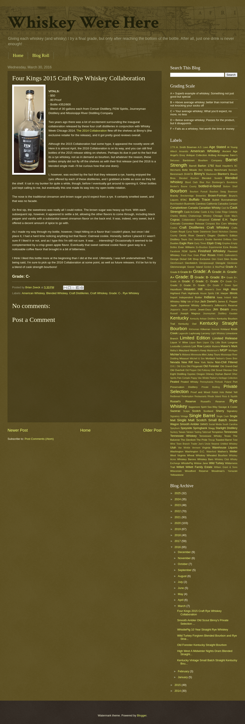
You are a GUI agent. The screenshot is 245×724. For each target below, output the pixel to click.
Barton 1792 (206, 165)
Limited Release (224, 338)
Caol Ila (225, 208)
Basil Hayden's (224, 165)
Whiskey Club (222, 459)
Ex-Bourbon (202, 247)
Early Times (200, 243)
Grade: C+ (217, 281)
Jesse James (189, 309)
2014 (178, 690)
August (182, 576)
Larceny (205, 333)
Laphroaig (194, 333)
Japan (173, 305)
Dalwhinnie (205, 232)
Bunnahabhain (229, 199)
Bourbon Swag (218, 191)
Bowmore (232, 191)
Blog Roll (40, 55)
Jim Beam (221, 309)
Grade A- (231, 266)
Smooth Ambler (189, 424)
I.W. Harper (221, 293)
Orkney (210, 374)
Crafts (234, 228)
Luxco (207, 346)
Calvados (223, 203)
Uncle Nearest (212, 444)
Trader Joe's (197, 444)
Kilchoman (194, 329)
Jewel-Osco (204, 309)
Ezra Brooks (230, 247)
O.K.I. (173, 366)
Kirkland (225, 329)
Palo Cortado (183, 378)
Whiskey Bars (205, 459)
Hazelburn (176, 289)
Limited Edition (195, 337)
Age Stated (217, 147)
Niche (210, 362)
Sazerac (175, 411)
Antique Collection (196, 155)
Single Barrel (202, 415)
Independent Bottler (190, 297)
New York (200, 362)
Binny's (199, 174)
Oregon (200, 374)
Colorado (175, 223)
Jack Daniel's (208, 301)
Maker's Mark (229, 346)
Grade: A (202, 271)
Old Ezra (181, 366)
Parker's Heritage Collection (223, 378)
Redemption (187, 396)
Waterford (211, 451)
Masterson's (213, 350)
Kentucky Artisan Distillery (203, 319)
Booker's (174, 186)
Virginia (206, 447)
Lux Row (197, 346)
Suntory (174, 432)
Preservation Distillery (184, 387)
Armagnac (223, 155)
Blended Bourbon (189, 178)
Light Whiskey (218, 333)
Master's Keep (198, 350)
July (180, 582)
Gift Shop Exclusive (199, 259)
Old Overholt (177, 370)
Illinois (233, 293)
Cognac (175, 219)
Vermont (196, 448)
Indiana (209, 297)
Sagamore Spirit (197, 407)
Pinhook (219, 382)
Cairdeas (201, 203)
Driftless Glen (230, 239)
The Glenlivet (188, 440)
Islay (183, 301)
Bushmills (189, 203)
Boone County (188, 186)
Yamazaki (232, 471)
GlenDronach (176, 263)
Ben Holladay (206, 170)
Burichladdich (177, 204)
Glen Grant (217, 259)
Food (183, 255)
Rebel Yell (231, 392)
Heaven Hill (193, 289)
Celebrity (233, 212)
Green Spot (231, 285)
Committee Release (193, 223)
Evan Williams (186, 247)
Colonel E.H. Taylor (224, 219)
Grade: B (184, 276)
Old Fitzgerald (194, 366)
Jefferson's (207, 305)
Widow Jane (201, 463)
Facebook (175, 251)
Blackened (211, 174)
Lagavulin (183, 333)
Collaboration (188, 220)
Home (18, 55)
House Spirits (207, 293)
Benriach (233, 170)
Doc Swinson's (196, 239)
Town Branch (183, 444)
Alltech (173, 151)
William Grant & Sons (225, 467)
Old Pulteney (204, 370)
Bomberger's (218, 182)
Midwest (186, 354)
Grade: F (218, 285)
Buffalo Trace (199, 199)
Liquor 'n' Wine (179, 342)
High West (230, 289)
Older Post (152, 430)
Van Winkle (184, 448)
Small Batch (217, 420)
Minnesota (196, 354)
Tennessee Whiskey (183, 435)
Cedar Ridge (221, 212)
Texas (227, 436)
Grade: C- (115, 293)
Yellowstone (176, 475)
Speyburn (175, 428)
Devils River (186, 235)
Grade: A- (219, 272)
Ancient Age (229, 151)
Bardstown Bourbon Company (202, 160)
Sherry (220, 411)
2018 (178, 535)
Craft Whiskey (98, 293)
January (183, 677)
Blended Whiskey (57, 293)
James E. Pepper (227, 301)
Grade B (175, 272)
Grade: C (188, 281)
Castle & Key (207, 212)
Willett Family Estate (199, 467)
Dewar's (200, 235)
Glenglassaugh (206, 263)
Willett (180, 467)
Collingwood (203, 220)
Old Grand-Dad (228, 366)
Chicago (217, 215)
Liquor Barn (195, 342)
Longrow (232, 342)
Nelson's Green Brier (226, 358)
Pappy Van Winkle (200, 378)
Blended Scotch (212, 178)
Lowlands (186, 346)
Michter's (175, 354)
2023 (178, 505)
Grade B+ (186, 272)
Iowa (219, 297)
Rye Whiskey (131, 293)
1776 (172, 147)
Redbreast (175, 396)
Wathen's (223, 451)
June (181, 588)
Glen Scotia (230, 259)
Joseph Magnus (190, 313)
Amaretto (183, 151)
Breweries (201, 196)
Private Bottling (210, 387)
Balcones (174, 160)
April (181, 599)
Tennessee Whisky (210, 436)
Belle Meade (189, 170)
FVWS (220, 255)
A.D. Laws (203, 147)
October (183, 564)
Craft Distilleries (79, 293)
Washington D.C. (195, 451)
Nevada (175, 362)
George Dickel (178, 259)
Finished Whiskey (211, 251)
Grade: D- (190, 285)
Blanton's (223, 174)
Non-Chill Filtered (226, 362)
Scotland (208, 411)
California (211, 203)
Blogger (142, 715)
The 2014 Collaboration (91, 130)
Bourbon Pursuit (198, 191)
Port (235, 382)
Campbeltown (178, 207)
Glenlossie (232, 263)
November (184, 558)
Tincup (211, 440)
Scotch (196, 411)
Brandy (174, 195)
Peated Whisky (189, 382)
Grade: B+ (217, 277)
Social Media (215, 424)
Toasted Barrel (224, 440)
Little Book (221, 342)
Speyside (186, 428)
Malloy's (174, 350)
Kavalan (233, 313)
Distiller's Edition (227, 235)
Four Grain (193, 255)
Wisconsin (176, 471)
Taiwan (181, 432)
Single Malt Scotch (192, 420)
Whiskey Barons (186, 459)
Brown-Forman (217, 195)
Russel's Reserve (183, 401)
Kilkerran (206, 329)
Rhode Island (214, 396)
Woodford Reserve (196, 471)
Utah (173, 447)
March (182, 606)
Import (173, 297)
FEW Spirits (189, 251)
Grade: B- (201, 277)
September (185, 570)
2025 (178, 493)
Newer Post (18, 430)
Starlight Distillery (226, 428)
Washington (176, 451)
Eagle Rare (186, 243)
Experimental (215, 247)
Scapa (186, 411)
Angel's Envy (177, 155)
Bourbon (178, 190)
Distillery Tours (178, 239)
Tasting (197, 432)
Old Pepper (191, 370)
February (184, 671)
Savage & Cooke (227, 407)
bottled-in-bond (210, 186)
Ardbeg (212, 155)
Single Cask (222, 416)
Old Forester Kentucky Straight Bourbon (202, 645)
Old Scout (216, 370)
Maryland (184, 350)
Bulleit (215, 199)
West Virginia (178, 455)
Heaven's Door (213, 289)
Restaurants (200, 396)
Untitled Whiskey (228, 444)
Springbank (200, 428)
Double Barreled (213, 239)
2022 (178, 511)
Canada (193, 207)
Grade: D (176, 285)
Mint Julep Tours (211, 354)
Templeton (217, 432)
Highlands (193, 293)
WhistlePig (187, 463)
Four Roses (208, 255)
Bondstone (232, 182)
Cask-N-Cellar (192, 212)
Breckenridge (187, 196)
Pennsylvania (206, 382)
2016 (178, 547)
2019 (178, 529)
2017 (178, 541)
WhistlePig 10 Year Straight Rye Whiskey (202, 629)
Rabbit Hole (218, 392)
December (184, 552)
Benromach (176, 174)
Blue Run (205, 182)
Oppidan (191, 374)
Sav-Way (212, 407)
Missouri (184, 358)
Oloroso (227, 370)
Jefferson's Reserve (225, 305)
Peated (174, 381)
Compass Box (213, 224)
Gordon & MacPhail (214, 267)
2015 (178, 685)
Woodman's (218, 471)
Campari (233, 204)
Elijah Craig (214, 243)
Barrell (192, 165)
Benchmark (220, 170)
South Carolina (229, 424)
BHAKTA (188, 174)
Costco (173, 228)
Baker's (233, 155)
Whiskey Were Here (83, 22)
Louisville (175, 346)
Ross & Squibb (229, 396)
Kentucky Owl (187, 323)
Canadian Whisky (210, 207)
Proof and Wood (200, 392)
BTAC (183, 199)
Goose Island (195, 267)
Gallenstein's (231, 255)
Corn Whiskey (229, 223)
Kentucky (179, 317)
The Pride (201, 440)
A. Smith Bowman (186, 147)
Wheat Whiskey (196, 455)
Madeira (216, 346)
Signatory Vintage (179, 416)
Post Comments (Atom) (39, 438)
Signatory (232, 411)
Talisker (190, 432)
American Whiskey (33, 293)
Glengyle (220, 263)
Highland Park (178, 293)
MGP (223, 350)
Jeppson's (175, 309)
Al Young (232, 147)
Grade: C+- (231, 281)
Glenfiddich (191, 263)
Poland (227, 382)
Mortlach (210, 358)
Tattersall (206, 432)
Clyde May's (230, 216)
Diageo (211, 235)
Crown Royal (177, 231)
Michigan (233, 350)
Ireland (227, 297)
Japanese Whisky (189, 305)
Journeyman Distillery (215, 313)
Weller (233, 451)
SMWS (204, 424)
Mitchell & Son (197, 358)
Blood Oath (191, 182)
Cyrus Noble (192, 232)
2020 (178, 523)
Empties (226, 243)
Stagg (211, 428)
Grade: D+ (204, 285)
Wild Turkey (216, 463)
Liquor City (208, 342)
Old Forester (211, 366)
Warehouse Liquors (224, 447)
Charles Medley (178, 216)
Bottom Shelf (230, 186)
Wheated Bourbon (217, 455)
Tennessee (230, 432)
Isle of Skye (193, 301)
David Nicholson (220, 232)
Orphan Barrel (223, 374)
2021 (178, 517)
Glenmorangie (178, 267)
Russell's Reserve (213, 401)
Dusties (174, 243)
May (181, 594)
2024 (178, 499)
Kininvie (215, 329)
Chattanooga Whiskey (200, 216)
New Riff (187, 362)
